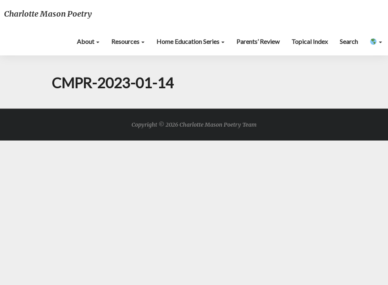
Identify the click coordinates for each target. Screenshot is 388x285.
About (88, 41)
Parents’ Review (258, 41)
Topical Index (309, 41)
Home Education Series (190, 41)
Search (349, 41)
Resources (128, 41)
